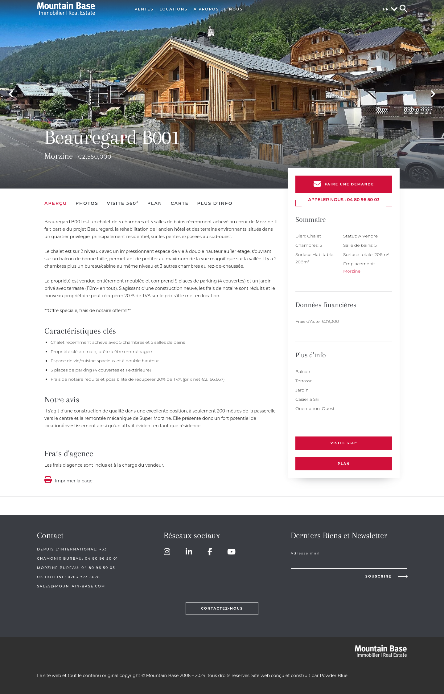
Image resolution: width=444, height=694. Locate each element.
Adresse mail (305, 553)
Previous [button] (11, 94)
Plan (344, 463)
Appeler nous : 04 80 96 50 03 (343, 199)
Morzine (351, 271)
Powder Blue (333, 675)
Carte (180, 203)
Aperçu (55, 203)
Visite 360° (343, 443)
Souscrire (378, 576)
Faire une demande (349, 184)
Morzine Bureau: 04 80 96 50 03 (76, 568)
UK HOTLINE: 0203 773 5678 (68, 577)
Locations (173, 9)
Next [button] (433, 94)
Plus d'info (215, 203)
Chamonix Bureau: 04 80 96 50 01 (77, 558)
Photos (87, 203)
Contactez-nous (222, 608)
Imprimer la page (73, 481)
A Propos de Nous (218, 9)
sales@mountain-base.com (71, 586)
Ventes (144, 9)
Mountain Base (79, 8)
